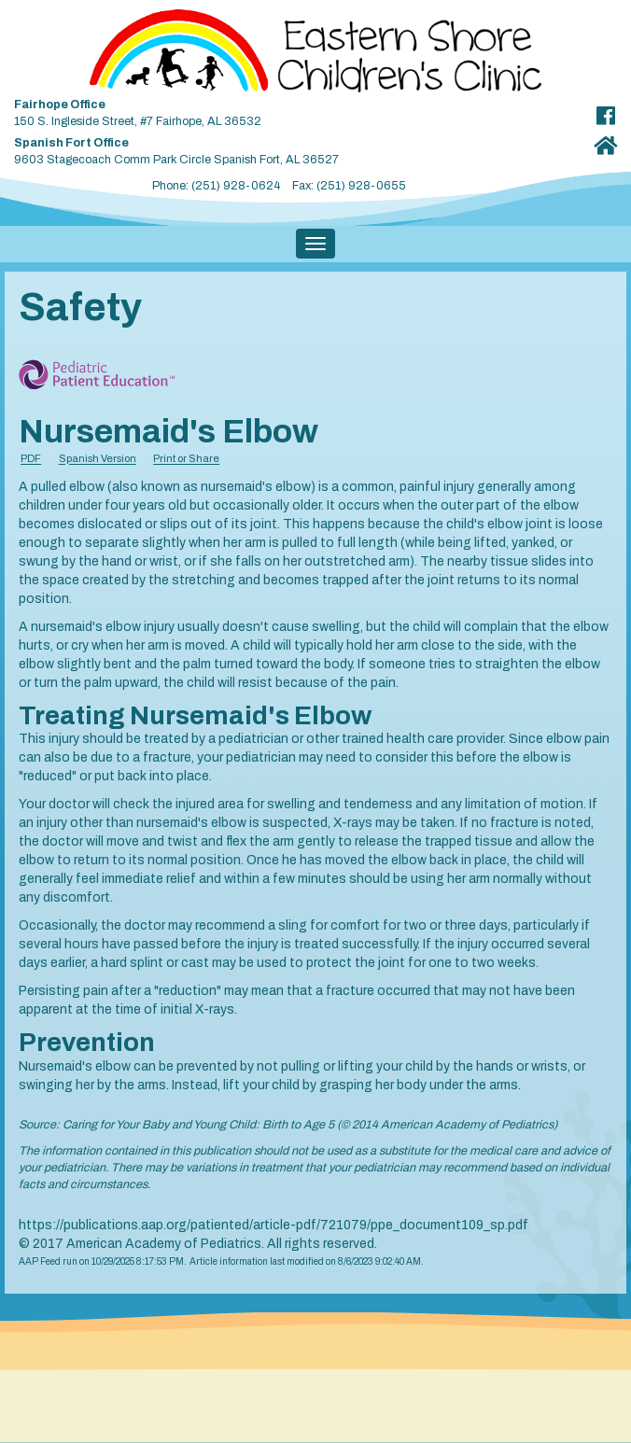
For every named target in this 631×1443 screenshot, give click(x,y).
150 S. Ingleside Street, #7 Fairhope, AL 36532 (279, 110)
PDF (31, 459)
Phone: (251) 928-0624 (216, 185)
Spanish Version (97, 459)
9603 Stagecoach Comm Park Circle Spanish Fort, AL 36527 (279, 148)
